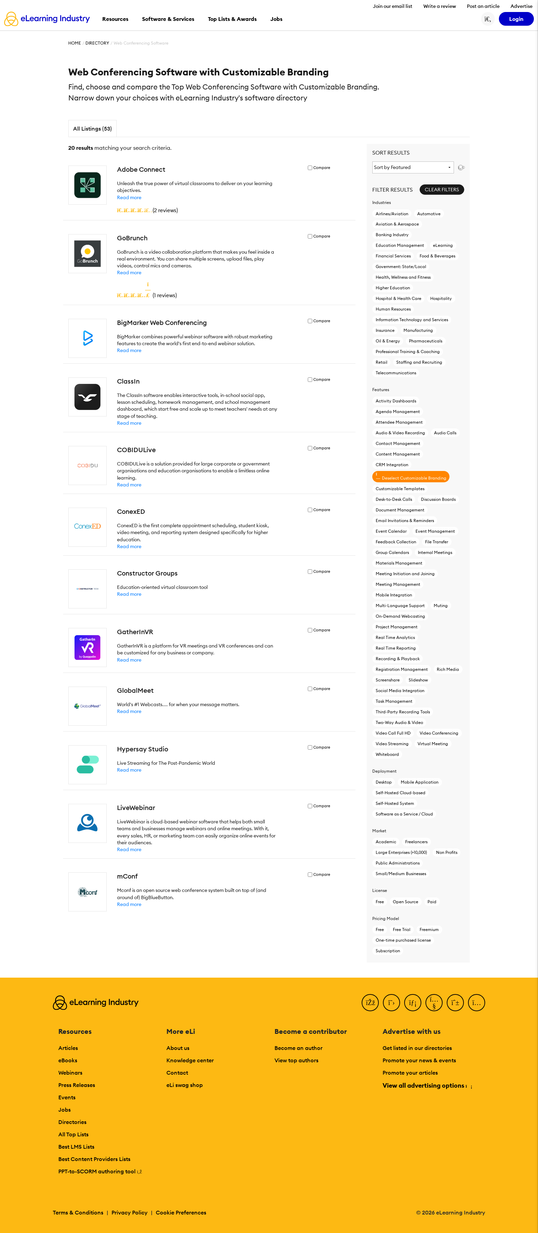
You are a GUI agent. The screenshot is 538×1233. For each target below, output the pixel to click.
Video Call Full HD (393, 733)
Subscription (388, 950)
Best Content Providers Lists (94, 1159)
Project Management (397, 626)
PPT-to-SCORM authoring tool (100, 1171)
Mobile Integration (394, 594)
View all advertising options (427, 1085)
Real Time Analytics (395, 637)
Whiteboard (387, 754)
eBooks (67, 1060)
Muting (441, 605)
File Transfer (436, 541)
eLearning (443, 245)
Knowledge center (190, 1060)
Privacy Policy (130, 1212)
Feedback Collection (396, 541)
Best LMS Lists (76, 1146)
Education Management (400, 245)
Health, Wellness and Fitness (403, 277)
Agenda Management (398, 411)
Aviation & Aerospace (397, 224)
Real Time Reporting (396, 648)
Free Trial (401, 929)
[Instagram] (476, 1002)
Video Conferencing (439, 733)
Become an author (298, 1047)
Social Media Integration (400, 690)
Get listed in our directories (417, 1047)
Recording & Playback (398, 658)
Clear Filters (442, 189)
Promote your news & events (419, 1060)
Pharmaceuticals (425, 340)
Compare (321, 168)
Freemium (429, 929)
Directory (97, 43)
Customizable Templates (400, 488)
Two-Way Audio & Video (399, 722)
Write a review (439, 6)
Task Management (394, 701)
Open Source (405, 901)
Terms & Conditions (78, 1212)
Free (380, 901)
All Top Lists (73, 1134)
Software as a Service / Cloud (404, 814)
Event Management (435, 531)
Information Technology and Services (412, 319)
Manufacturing (418, 330)
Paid (432, 901)
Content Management (398, 454)
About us (177, 1047)
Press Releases (76, 1084)
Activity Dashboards (396, 400)
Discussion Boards (438, 499)
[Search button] (488, 19)
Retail (381, 362)
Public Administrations (398, 863)
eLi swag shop (184, 1084)
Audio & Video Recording (400, 432)
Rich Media (448, 669)
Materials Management (399, 563)
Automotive (429, 213)
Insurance (385, 330)
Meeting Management (398, 584)
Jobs (64, 1109)
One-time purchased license (403, 940)
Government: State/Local (401, 266)
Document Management (400, 509)
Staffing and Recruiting (419, 362)
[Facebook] (370, 1002)
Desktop (384, 782)
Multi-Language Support (400, 605)
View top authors (296, 1060)
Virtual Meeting (433, 743)
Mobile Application (419, 782)
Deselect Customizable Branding (411, 476)
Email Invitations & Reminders (405, 520)
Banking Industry (392, 234)
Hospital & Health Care (398, 298)
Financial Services (393, 255)
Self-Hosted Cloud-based (400, 792)
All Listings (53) (92, 128)
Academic (386, 841)
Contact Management (398, 443)
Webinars (70, 1072)
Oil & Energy (388, 340)
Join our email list (392, 6)
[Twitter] (391, 1002)
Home (74, 43)
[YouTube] (434, 1002)
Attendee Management (399, 422)
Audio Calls (445, 432)
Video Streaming (392, 743)
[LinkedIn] (412, 1002)
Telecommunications (396, 372)
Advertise (522, 6)
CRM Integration (392, 464)
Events (66, 1097)
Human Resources (393, 309)
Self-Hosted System (395, 803)
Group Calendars (392, 552)
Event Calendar (391, 531)
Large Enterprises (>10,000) (401, 852)
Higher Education (393, 287)
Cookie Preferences (181, 1212)
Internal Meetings (435, 552)
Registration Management (402, 669)
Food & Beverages (437, 255)
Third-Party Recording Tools (403, 711)
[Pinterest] (455, 1002)
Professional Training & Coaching (408, 351)
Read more (129, 197)
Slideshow (418, 679)
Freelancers (416, 841)
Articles (68, 1047)
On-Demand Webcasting (400, 616)
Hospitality (441, 298)
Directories (72, 1122)
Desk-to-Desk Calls (394, 499)
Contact (177, 1072)
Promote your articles (410, 1072)
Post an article (483, 6)
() (147, 210)
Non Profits (446, 852)
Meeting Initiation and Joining (405, 573)
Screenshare (388, 679)
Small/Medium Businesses (401, 873)
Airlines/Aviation (392, 213)
